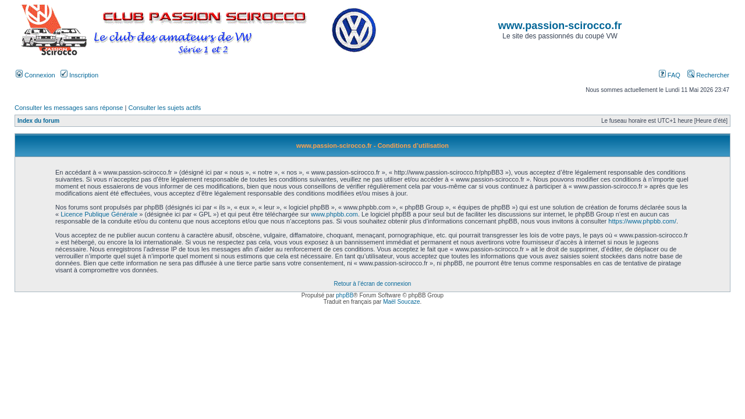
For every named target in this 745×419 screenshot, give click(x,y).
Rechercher (708, 75)
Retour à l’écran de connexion (372, 283)
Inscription (79, 75)
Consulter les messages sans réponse (69, 107)
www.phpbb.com (334, 214)
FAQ (669, 75)
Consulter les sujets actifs (164, 107)
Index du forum (38, 121)
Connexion (35, 75)
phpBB (344, 295)
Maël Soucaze (401, 302)
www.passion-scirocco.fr (560, 25)
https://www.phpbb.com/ (642, 221)
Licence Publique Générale (99, 214)
